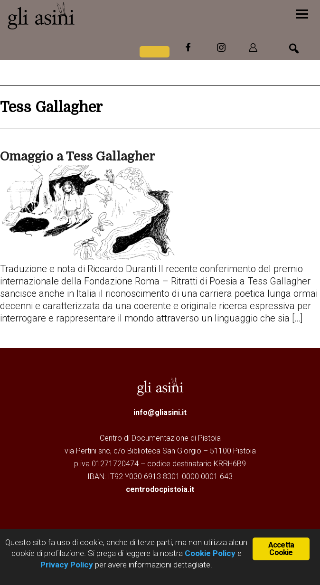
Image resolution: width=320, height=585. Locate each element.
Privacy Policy (66, 564)
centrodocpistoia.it (160, 489)
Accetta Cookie (281, 548)
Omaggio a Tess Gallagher (77, 156)
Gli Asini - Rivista (78, 15)
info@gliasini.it (160, 412)
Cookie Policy (209, 553)
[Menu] (302, 13)
